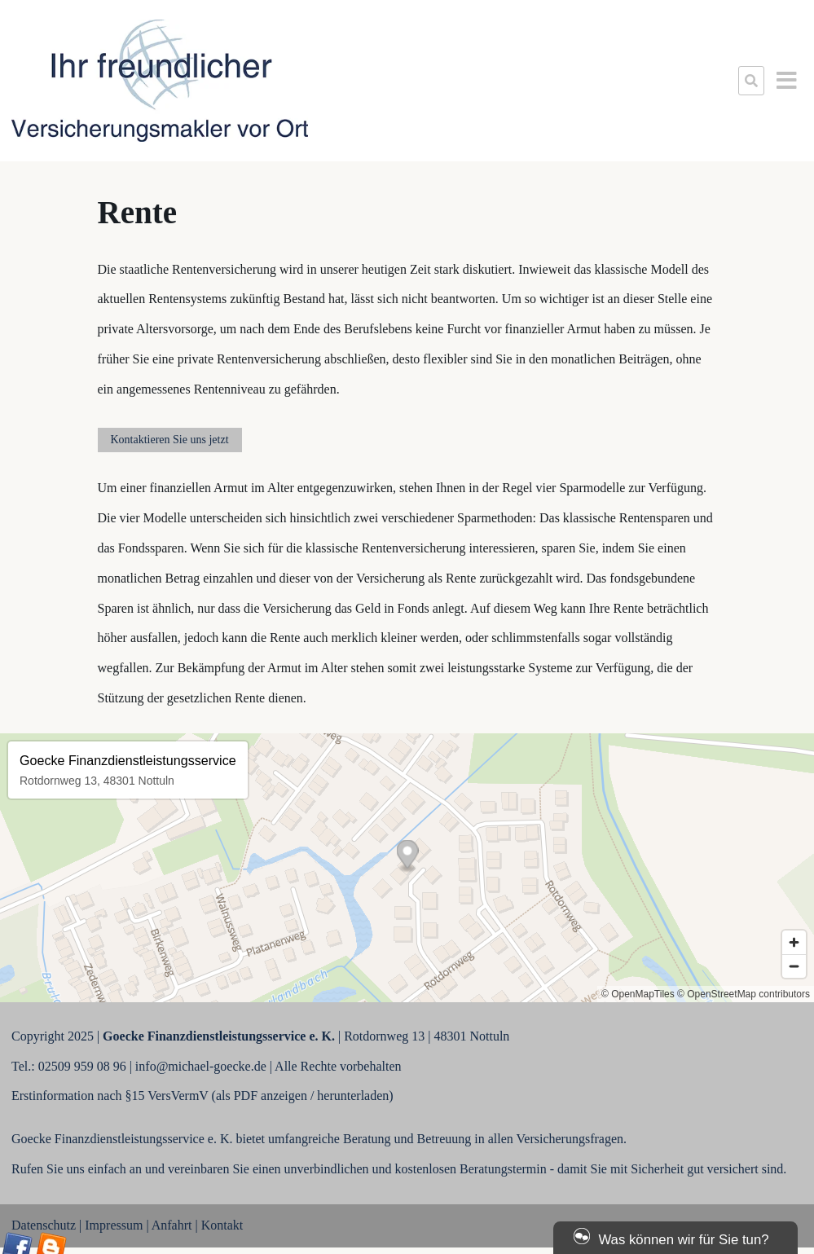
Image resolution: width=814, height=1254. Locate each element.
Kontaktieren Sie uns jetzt (170, 439)
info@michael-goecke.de (200, 1066)
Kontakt (222, 1225)
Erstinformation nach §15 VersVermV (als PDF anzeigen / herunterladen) (202, 1095)
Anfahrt (172, 1225)
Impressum (114, 1225)
